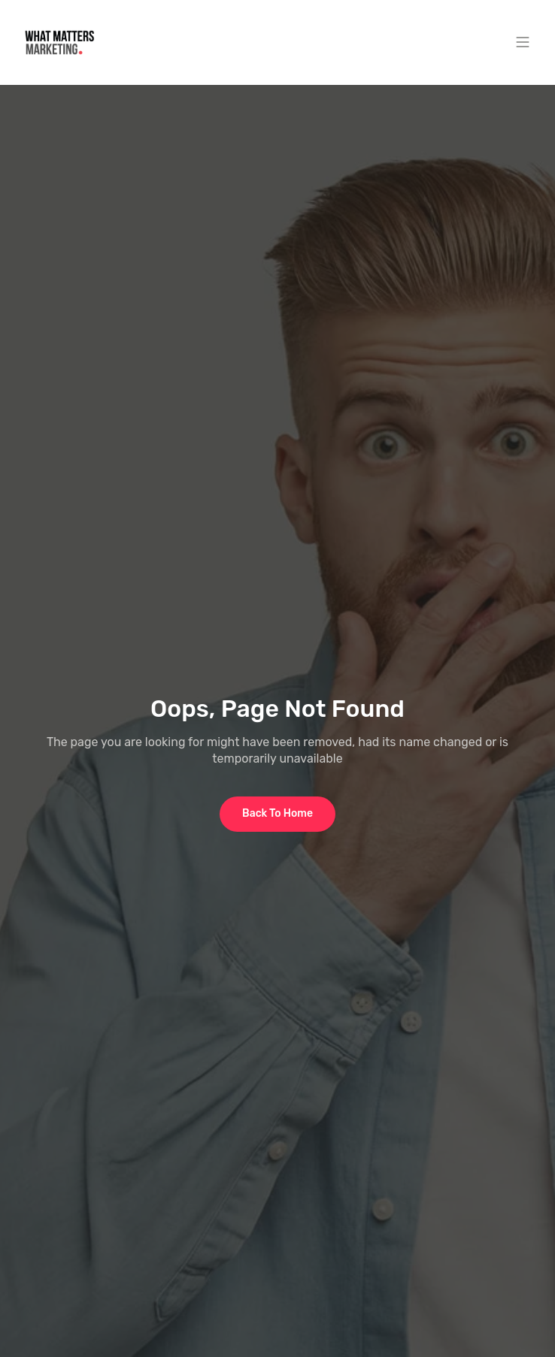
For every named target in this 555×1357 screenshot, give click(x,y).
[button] (522, 42)
